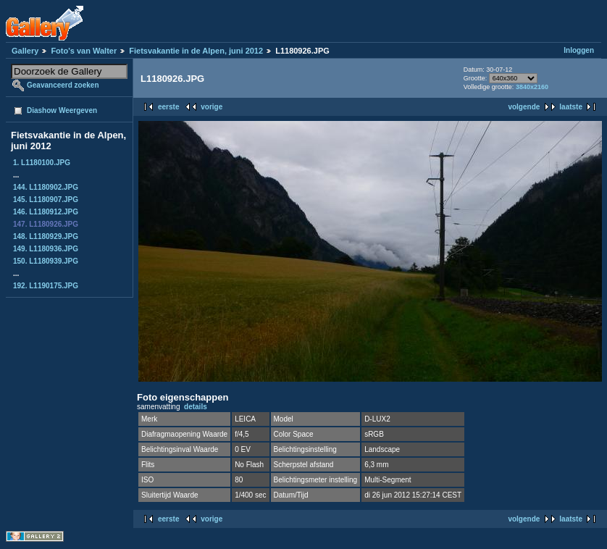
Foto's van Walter (84, 50)
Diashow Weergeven (62, 110)
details (195, 407)
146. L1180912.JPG (45, 212)
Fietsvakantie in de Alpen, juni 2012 (196, 50)
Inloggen (579, 50)
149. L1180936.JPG (45, 249)
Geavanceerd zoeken (63, 85)
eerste (168, 107)
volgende (524, 107)
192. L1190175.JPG (45, 286)
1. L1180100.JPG (41, 163)
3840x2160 (532, 87)
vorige (211, 107)
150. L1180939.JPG (45, 261)
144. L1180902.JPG (45, 187)
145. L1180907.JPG (45, 200)
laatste (570, 107)
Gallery (25, 50)
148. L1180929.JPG (45, 236)
